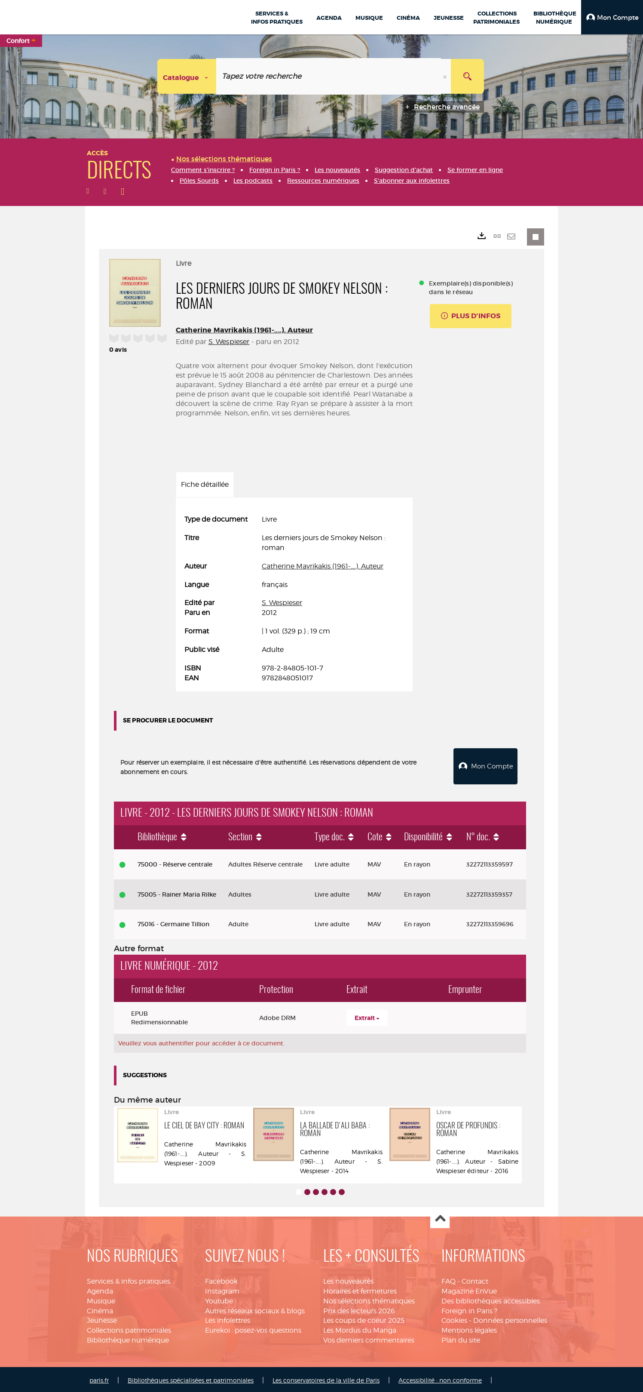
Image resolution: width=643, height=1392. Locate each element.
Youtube (219, 1299)
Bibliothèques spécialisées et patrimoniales (191, 1378)
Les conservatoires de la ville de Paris (326, 1378)
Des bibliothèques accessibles (490, 1299)
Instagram (222, 1289)
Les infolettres (227, 1318)
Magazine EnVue (469, 1289)
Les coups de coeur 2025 (363, 1318)
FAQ (448, 1279)
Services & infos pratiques (128, 1279)
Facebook (221, 1279)
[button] (612, 17)
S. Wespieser (229, 342)
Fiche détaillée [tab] (205, 484)
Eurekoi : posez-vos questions (253, 1328)
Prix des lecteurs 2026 (359, 1309)
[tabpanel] (294, 599)
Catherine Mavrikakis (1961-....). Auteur (244, 330)
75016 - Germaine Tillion (173, 922)
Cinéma (100, 1309)
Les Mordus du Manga (359, 1328)
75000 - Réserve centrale (175, 862)
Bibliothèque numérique (128, 1338)
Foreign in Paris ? (469, 1309)
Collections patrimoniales (129, 1328)
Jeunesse (102, 1318)
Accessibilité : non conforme (440, 1378)
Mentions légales (469, 1328)
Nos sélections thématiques (369, 1299)
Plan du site (460, 1338)
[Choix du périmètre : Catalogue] (187, 76)
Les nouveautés (348, 1279)
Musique (101, 1299)
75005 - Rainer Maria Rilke (177, 892)
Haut (440, 1217)
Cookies (454, 1318)
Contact (475, 1279)
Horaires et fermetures (360, 1289)
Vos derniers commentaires (368, 1338)
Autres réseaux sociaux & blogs (255, 1309)
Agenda (100, 1289)
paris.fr (99, 1378)
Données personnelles (510, 1318)
